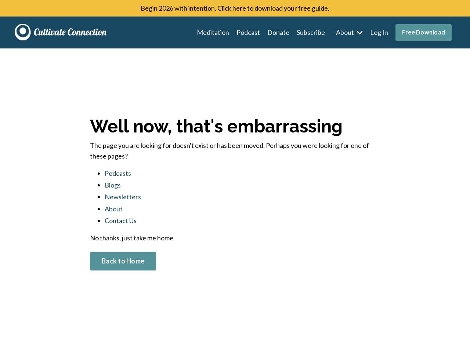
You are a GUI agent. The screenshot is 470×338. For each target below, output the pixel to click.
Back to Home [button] (123, 261)
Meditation (213, 32)
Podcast (248, 32)
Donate (278, 32)
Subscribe (311, 32)
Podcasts (118, 173)
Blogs (113, 185)
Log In (379, 32)
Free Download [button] (423, 32)
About (349, 32)
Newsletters (123, 197)
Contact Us (121, 221)
